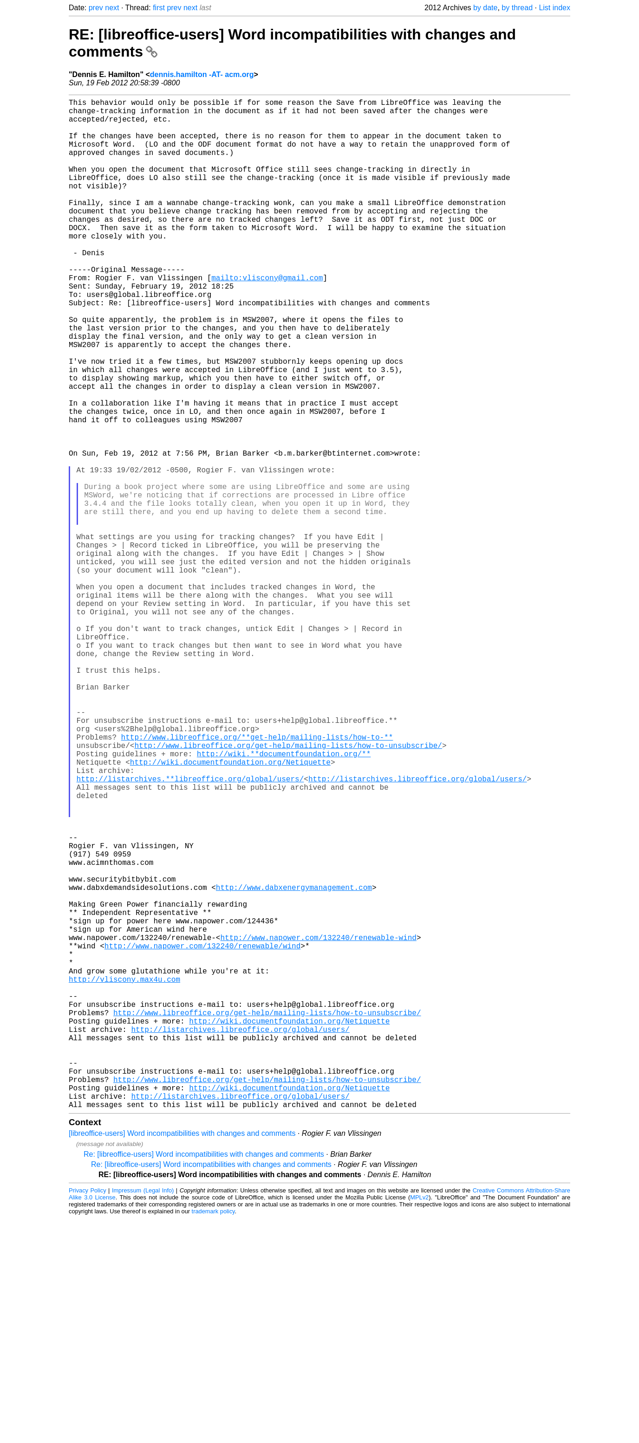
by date (485, 8)
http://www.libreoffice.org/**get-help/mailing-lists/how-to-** (257, 880)
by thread (517, 8)
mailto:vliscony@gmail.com (267, 318)
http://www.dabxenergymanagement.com (294, 1063)
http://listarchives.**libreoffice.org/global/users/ (190, 931)
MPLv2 (419, 1421)
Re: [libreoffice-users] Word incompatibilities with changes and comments (204, 1379)
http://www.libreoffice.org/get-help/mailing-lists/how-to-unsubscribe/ (288, 890)
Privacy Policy (87, 1414)
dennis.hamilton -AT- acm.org (202, 74)
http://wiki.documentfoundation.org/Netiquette (230, 910)
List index (554, 8)
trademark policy (213, 1435)
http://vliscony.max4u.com (124, 1176)
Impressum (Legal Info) (143, 1414)
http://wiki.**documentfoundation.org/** (284, 900)
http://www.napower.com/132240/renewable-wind (318, 1125)
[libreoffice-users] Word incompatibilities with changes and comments (182, 1358)
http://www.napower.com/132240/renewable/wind (202, 1135)
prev (96, 8)
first (159, 8)
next (112, 8)
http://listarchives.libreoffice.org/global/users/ (417, 931)
